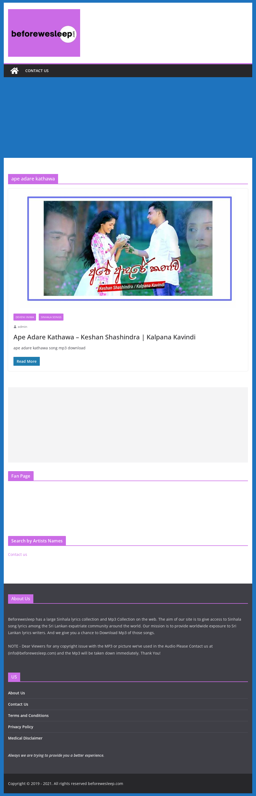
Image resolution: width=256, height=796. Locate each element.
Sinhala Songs (51, 317)
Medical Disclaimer (25, 738)
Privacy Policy (20, 726)
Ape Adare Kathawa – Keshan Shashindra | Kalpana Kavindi (104, 336)
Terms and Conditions (28, 715)
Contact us (37, 70)
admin (22, 326)
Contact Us (18, 704)
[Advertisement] (128, 117)
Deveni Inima (25, 317)
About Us (16, 692)
